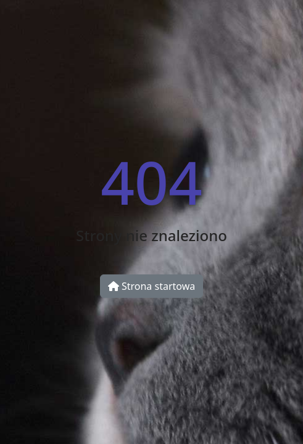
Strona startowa (151, 286)
